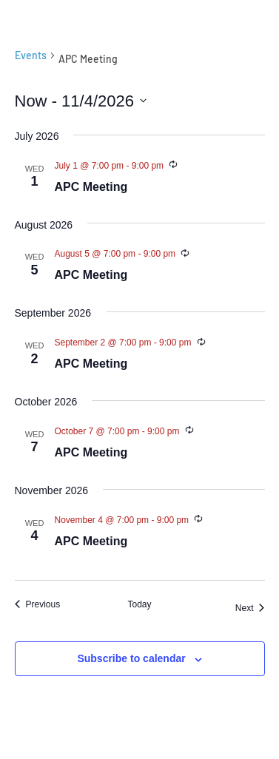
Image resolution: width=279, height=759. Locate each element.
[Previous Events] (38, 604)
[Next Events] (250, 608)
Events (31, 55)
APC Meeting (91, 187)
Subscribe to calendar (131, 658)
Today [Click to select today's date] (139, 604)
